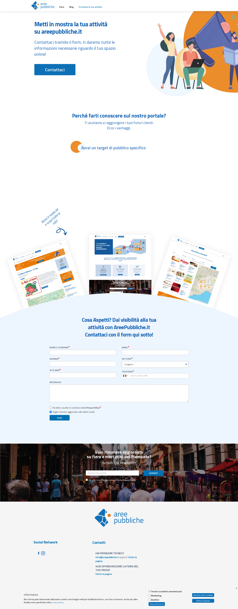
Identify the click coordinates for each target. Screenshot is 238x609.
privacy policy (57, 602)
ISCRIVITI (153, 473)
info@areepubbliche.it (107, 557)
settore (126, 358)
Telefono (127, 371)
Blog (71, 6)
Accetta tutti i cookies (203, 595)
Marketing (156, 595)
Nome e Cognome (59, 347)
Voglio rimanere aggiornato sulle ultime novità (72, 411)
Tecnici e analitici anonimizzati (166, 591)
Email (125, 347)
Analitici (155, 599)
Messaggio (55, 382)
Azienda (54, 358)
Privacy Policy (92, 407)
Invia (59, 417)
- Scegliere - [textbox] (129, 364)
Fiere (61, 6)
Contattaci (55, 69)
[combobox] (155, 364)
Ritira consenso (203, 600)
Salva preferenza (157, 604)
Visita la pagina (103, 574)
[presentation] (109, 489)
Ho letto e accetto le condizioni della (74, 407)
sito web (54, 370)
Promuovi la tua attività (90, 6)
